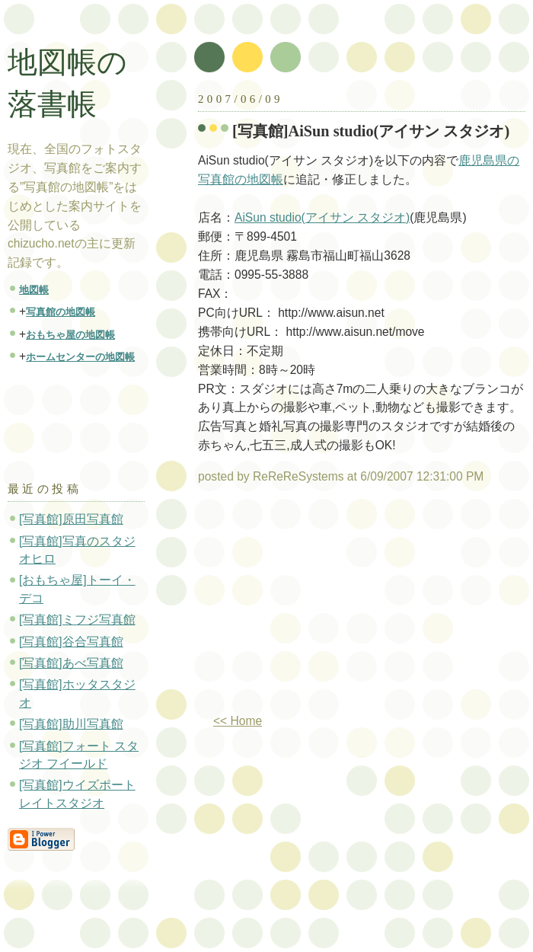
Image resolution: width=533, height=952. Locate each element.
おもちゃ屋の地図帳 (70, 334)
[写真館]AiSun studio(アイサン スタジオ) (370, 131)
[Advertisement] (86, 416)
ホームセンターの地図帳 (80, 357)
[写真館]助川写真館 (71, 723)
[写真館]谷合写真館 (71, 641)
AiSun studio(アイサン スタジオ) (322, 217)
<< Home (237, 720)
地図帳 (34, 290)
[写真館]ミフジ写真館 (77, 619)
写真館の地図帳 (60, 312)
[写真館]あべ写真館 (71, 662)
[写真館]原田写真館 (71, 519)
